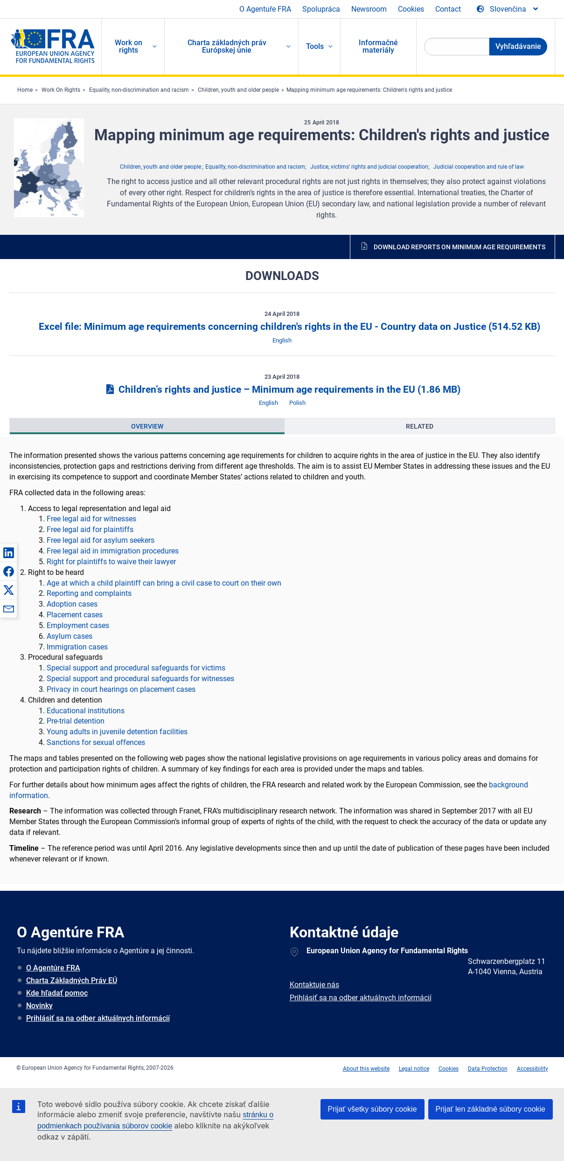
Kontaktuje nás (314, 984)
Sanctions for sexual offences (96, 742)
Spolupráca (321, 9)
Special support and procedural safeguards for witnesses (140, 678)
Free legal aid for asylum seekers (100, 540)
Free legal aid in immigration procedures (113, 550)
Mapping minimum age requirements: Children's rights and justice (369, 90)
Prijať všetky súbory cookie (372, 1109)
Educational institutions (86, 710)
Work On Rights (61, 90)
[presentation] (147, 426)
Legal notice (414, 1068)
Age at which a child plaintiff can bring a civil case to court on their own (164, 583)
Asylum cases (69, 636)
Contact (448, 9)
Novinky (39, 1005)
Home (25, 90)
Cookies (411, 9)
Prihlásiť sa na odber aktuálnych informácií (98, 1018)
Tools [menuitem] (315, 46)
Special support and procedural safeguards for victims (136, 667)
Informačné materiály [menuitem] (378, 46)
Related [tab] (419, 426)
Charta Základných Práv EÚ (71, 980)
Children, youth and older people (238, 90)
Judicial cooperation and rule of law (478, 167)
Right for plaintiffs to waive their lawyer (111, 561)
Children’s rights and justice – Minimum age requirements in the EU (282, 389)
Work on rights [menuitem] (128, 46)
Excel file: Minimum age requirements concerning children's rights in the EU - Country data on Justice (288, 326)
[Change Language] (508, 9)
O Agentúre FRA (53, 967)
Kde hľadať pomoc (57, 993)
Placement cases (75, 614)
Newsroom (369, 9)
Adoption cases (72, 604)
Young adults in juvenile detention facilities (117, 731)
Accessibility (532, 1068)
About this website (366, 1068)
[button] (8, 552)
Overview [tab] (147, 426)
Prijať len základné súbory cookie (490, 1109)
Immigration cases (77, 646)
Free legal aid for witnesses (91, 518)
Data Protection (488, 1068)
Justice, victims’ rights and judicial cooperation (369, 167)
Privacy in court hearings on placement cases (121, 689)
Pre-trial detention (75, 721)
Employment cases (78, 625)
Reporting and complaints (89, 593)
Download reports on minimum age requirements (459, 247)
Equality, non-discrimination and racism (139, 90)
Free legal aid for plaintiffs (90, 529)
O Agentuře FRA (265, 9)
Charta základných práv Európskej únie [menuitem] (227, 46)
